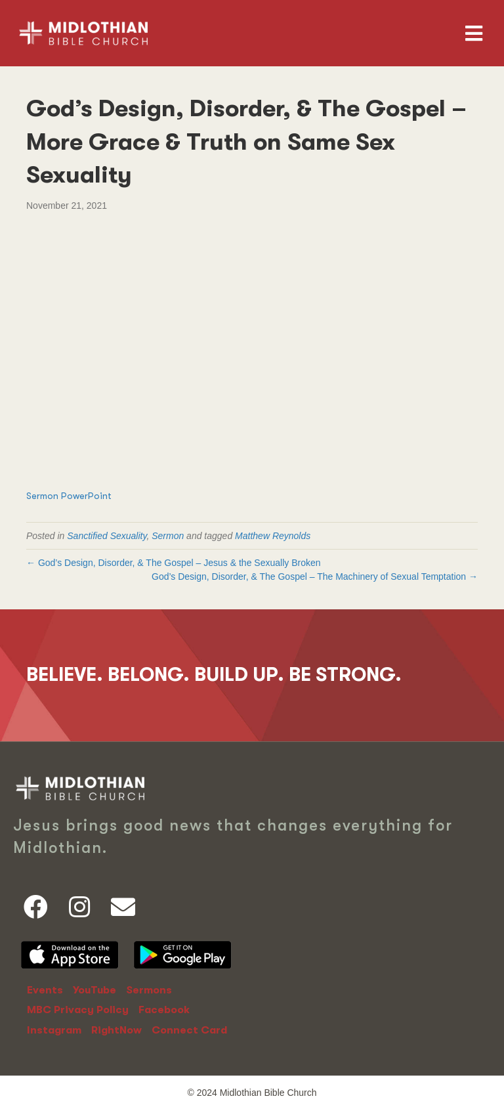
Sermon (168, 536)
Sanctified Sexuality (106, 536)
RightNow (116, 1030)
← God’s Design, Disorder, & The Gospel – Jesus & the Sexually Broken (173, 562)
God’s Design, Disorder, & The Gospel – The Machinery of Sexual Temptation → (315, 576)
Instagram (54, 1030)
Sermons (149, 990)
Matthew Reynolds (272, 536)
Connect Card (189, 1030)
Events (45, 990)
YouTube (94, 990)
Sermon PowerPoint (69, 495)
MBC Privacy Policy (78, 1010)
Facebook (164, 1010)
